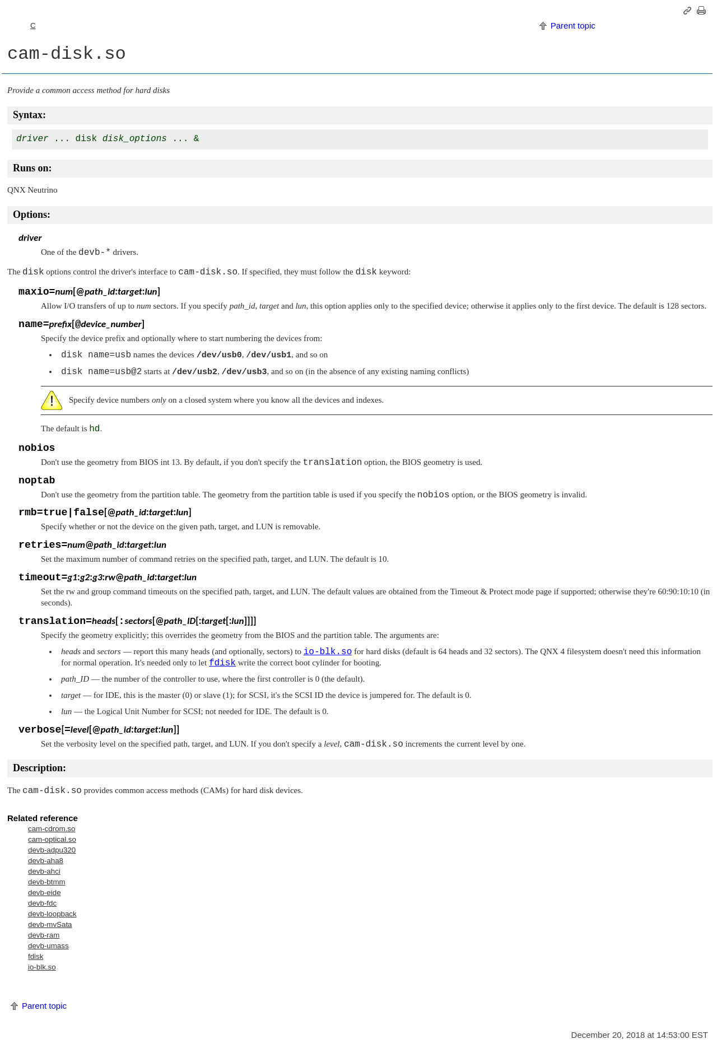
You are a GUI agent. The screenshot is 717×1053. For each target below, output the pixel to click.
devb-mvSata (50, 924)
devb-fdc (42, 903)
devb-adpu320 (52, 850)
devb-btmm (47, 882)
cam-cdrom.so (51, 828)
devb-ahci (44, 871)
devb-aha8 (45, 860)
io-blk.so (42, 967)
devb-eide (44, 892)
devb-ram (43, 935)
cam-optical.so (52, 839)
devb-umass (48, 946)
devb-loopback (52, 914)
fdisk (35, 956)
